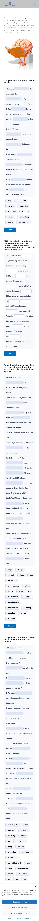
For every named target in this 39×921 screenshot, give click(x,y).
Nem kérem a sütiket (19, 908)
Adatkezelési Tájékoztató (23, 918)
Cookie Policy (11, 918)
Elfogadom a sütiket (19, 902)
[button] (36, 886)
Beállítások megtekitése (19, 913)
